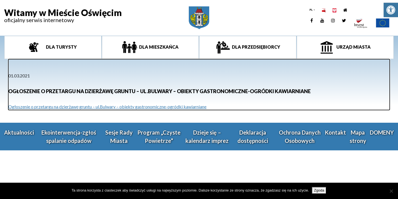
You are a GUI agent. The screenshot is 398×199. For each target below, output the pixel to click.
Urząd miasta (353, 46)
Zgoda (319, 190)
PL (311, 9)
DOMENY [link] (382, 132)
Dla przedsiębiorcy (255, 46)
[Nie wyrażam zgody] (391, 191)
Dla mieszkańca (158, 46)
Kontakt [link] (335, 132)
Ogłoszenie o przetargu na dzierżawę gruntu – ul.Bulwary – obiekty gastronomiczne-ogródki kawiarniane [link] (107, 106)
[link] (391, 10)
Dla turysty (61, 46)
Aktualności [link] (19, 132)
